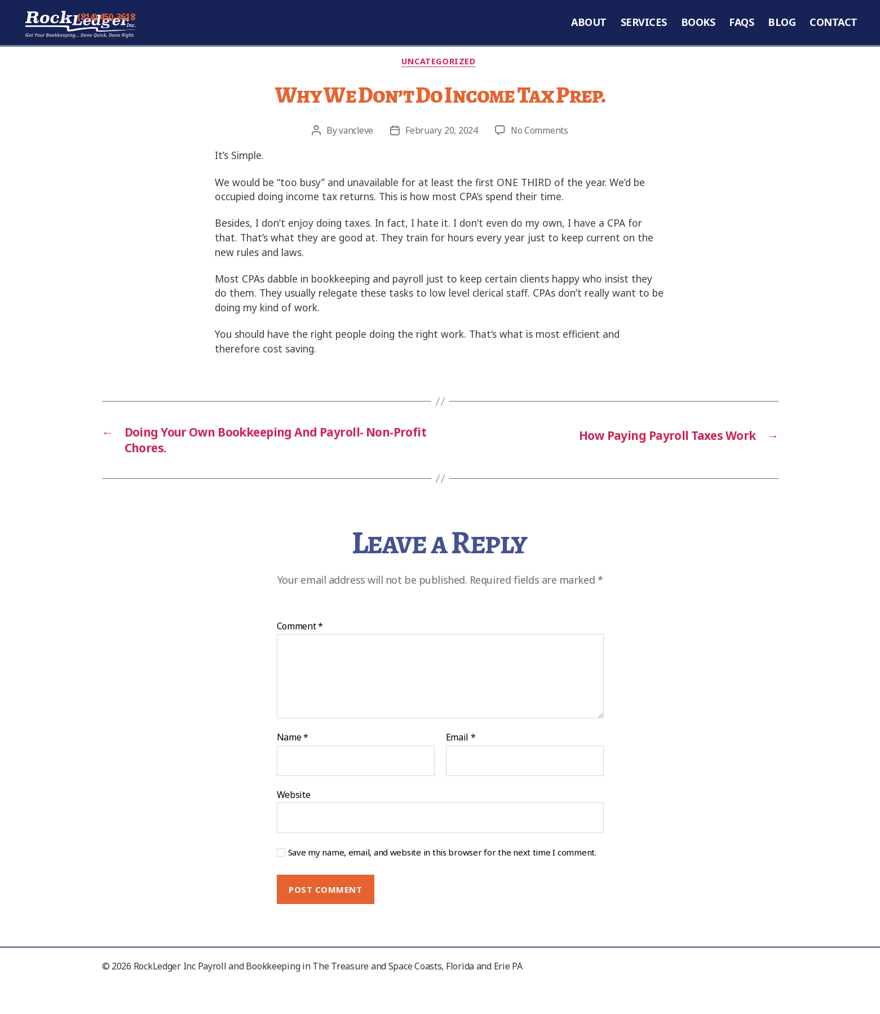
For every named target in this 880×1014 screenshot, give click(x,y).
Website (294, 824)
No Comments (540, 155)
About (589, 34)
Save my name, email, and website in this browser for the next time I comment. (442, 883)
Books (698, 34)
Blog (781, 34)
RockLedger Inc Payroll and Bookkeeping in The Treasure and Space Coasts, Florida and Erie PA (328, 996)
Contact (833, 34)
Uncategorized (440, 86)
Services (644, 34)
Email (461, 768)
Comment (300, 656)
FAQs (741, 34)
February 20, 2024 (441, 155)
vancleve (355, 155)
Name (292, 768)
